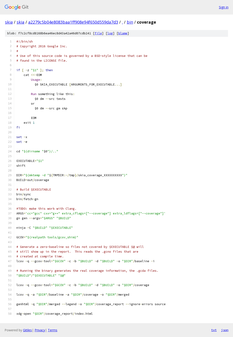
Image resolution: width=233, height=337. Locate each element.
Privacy (40, 330)
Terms (52, 330)
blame (122, 33)
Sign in (223, 7)
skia (9, 22)
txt (214, 330)
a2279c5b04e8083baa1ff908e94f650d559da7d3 (73, 22)
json (224, 330)
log (110, 33)
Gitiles (27, 330)
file (98, 33)
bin (130, 22)
